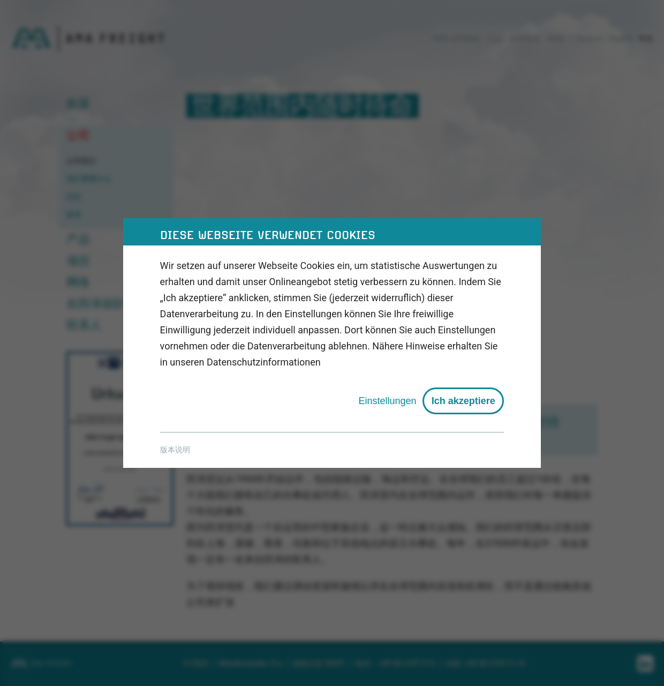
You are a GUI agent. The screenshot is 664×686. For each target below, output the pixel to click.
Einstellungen (387, 401)
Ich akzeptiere (463, 401)
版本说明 (175, 449)
